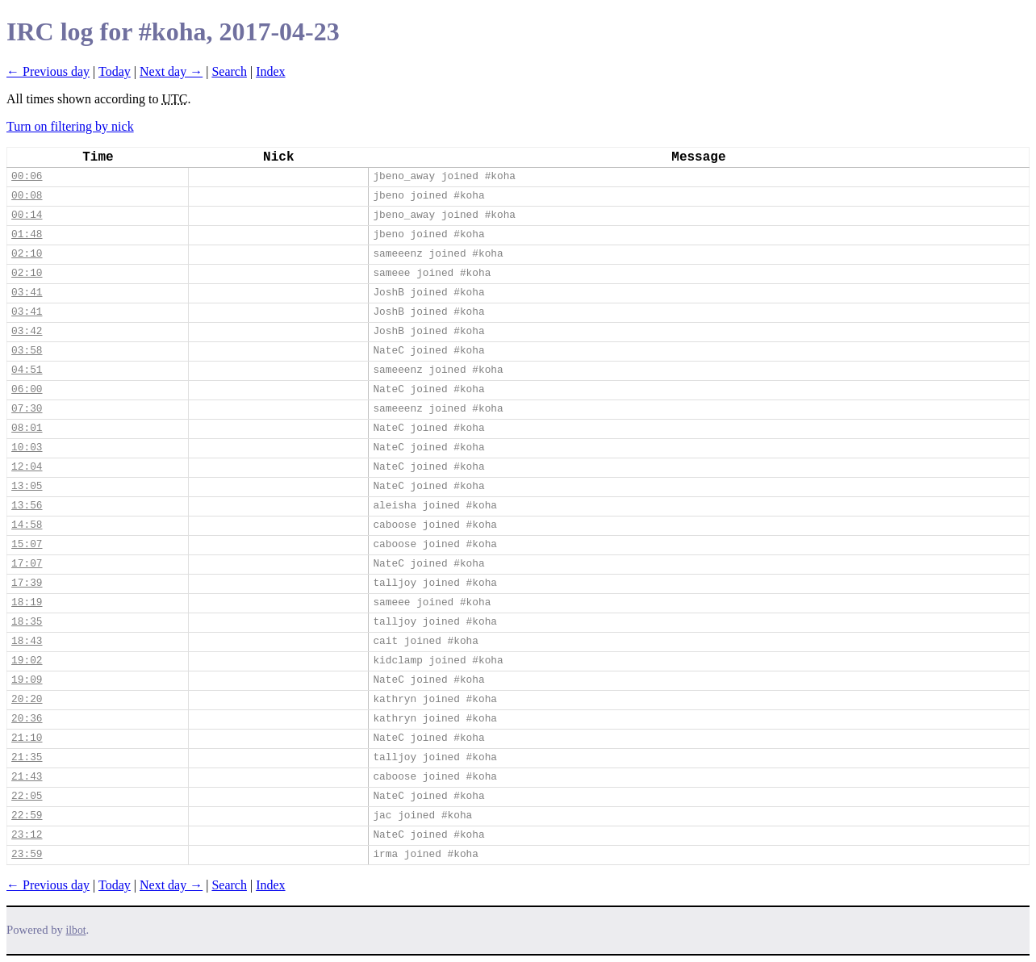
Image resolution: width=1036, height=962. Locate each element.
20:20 (26, 699)
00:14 (26, 215)
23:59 (26, 854)
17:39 (26, 583)
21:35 (26, 757)
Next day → (171, 71)
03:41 (26, 293)
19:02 (26, 661)
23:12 (26, 835)
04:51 (26, 370)
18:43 (26, 641)
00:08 (26, 196)
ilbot (76, 930)
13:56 (26, 506)
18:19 (26, 602)
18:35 (26, 622)
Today (114, 71)
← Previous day (48, 71)
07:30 (26, 409)
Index (270, 71)
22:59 (26, 815)
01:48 (26, 234)
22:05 (26, 796)
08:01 (26, 428)
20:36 (26, 719)
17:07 (26, 564)
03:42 (26, 331)
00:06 (26, 176)
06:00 (26, 389)
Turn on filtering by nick (70, 126)
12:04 (26, 467)
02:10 (26, 254)
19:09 (26, 680)
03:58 (26, 351)
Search (229, 71)
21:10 (26, 738)
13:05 (26, 486)
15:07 (26, 544)
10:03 (26, 447)
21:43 (26, 777)
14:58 (26, 525)
